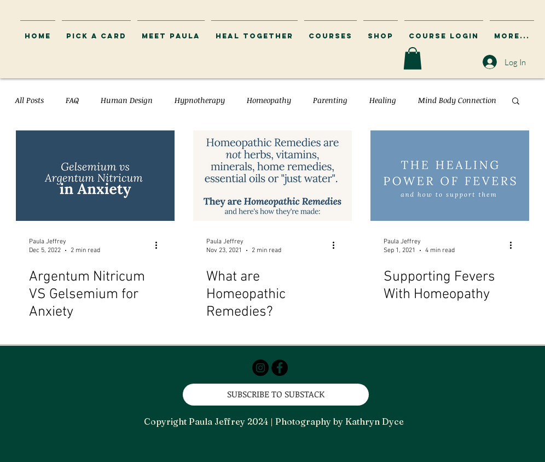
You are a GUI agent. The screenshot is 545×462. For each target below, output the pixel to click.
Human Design (127, 100)
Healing (382, 100)
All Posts (29, 100)
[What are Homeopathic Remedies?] (272, 175)
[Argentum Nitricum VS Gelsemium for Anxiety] (95, 175)
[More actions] (159, 245)
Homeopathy (269, 100)
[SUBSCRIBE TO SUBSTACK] (276, 395)
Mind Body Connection (457, 100)
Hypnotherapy (200, 100)
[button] (443, 31)
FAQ (72, 100)
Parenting (330, 100)
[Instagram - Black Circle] (260, 368)
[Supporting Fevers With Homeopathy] (449, 175)
